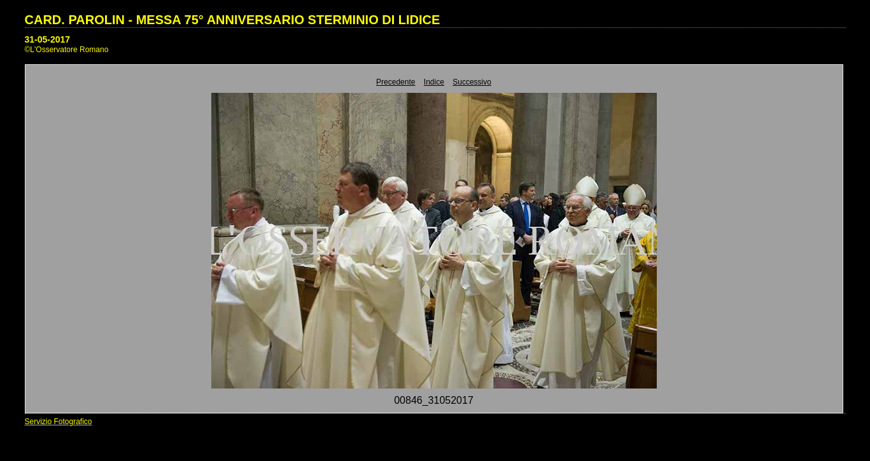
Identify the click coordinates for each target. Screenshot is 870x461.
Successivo (472, 82)
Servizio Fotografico (58, 421)
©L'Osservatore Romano (67, 49)
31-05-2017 (48, 39)
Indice (434, 82)
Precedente (395, 82)
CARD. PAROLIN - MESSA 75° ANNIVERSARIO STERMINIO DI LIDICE (232, 20)
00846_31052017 (434, 400)
